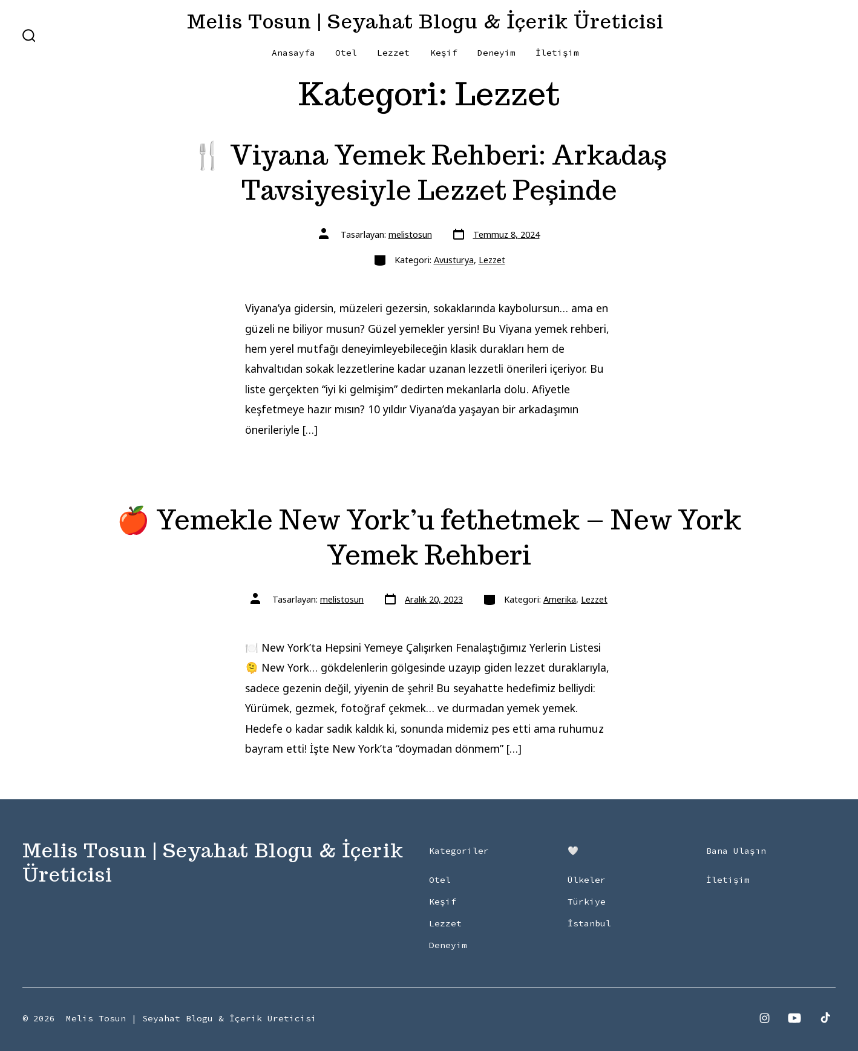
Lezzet (393, 52)
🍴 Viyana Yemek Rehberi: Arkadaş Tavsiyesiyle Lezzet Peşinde (429, 172)
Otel (346, 52)
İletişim (557, 52)
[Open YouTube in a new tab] (794, 1018)
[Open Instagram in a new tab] (764, 1018)
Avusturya (454, 260)
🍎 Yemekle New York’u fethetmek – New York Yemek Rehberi (429, 537)
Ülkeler (587, 879)
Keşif (443, 52)
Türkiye (587, 901)
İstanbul (589, 923)
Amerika (559, 599)
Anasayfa (293, 52)
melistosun (410, 234)
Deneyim (496, 52)
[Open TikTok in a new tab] (824, 1018)
